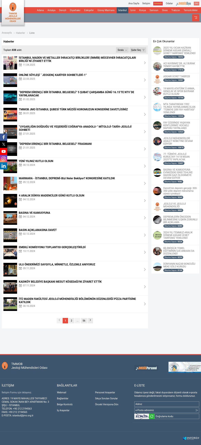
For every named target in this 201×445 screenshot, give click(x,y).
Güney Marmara (106, 10)
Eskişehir (89, 10)
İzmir (133, 10)
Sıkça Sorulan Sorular (106, 398)
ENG (196, 3)
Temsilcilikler (191, 10)
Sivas (165, 10)
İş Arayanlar (63, 410)
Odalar (169, 3)
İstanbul (122, 10)
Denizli (62, 10)
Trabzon (175, 10)
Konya (142, 10)
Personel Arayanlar (105, 392)
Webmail (61, 392)
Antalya (51, 10)
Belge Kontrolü (65, 404)
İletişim (146, 3)
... (78, 320)
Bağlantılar (62, 398)
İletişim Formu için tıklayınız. (17, 392)
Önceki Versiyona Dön (106, 404)
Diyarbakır (75, 10)
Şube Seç (138, 50)
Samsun (154, 10)
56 (84, 320)
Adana (40, 10)
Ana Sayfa (133, 3)
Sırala (122, 50)
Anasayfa (7, 32)
